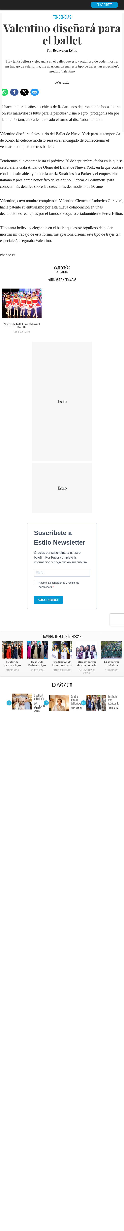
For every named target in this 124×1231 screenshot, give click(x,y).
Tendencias (113, 708)
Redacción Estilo (65, 50)
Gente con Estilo (22, 331)
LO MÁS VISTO (62, 685)
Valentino (61, 272)
